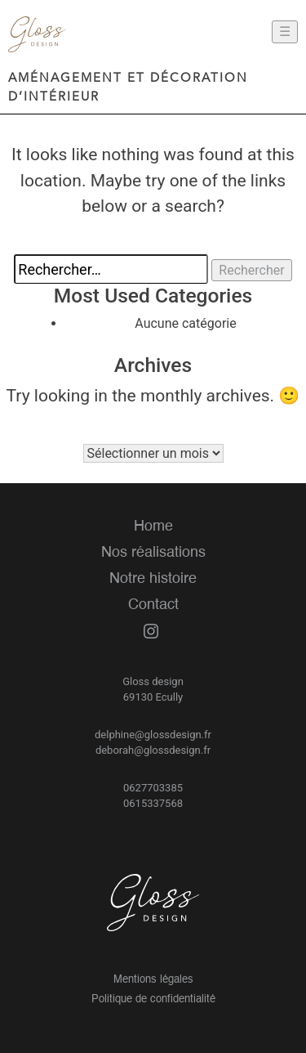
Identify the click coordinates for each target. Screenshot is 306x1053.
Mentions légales (153, 980)
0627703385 (153, 788)
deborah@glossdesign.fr (153, 750)
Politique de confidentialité (153, 999)
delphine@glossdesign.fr (153, 734)
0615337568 (153, 803)
